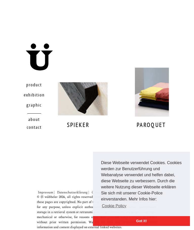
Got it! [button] (141, 221)
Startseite (52, 68)
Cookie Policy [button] (114, 206)
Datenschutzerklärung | (73, 192)
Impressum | (46, 192)
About (34, 119)
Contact (34, 127)
